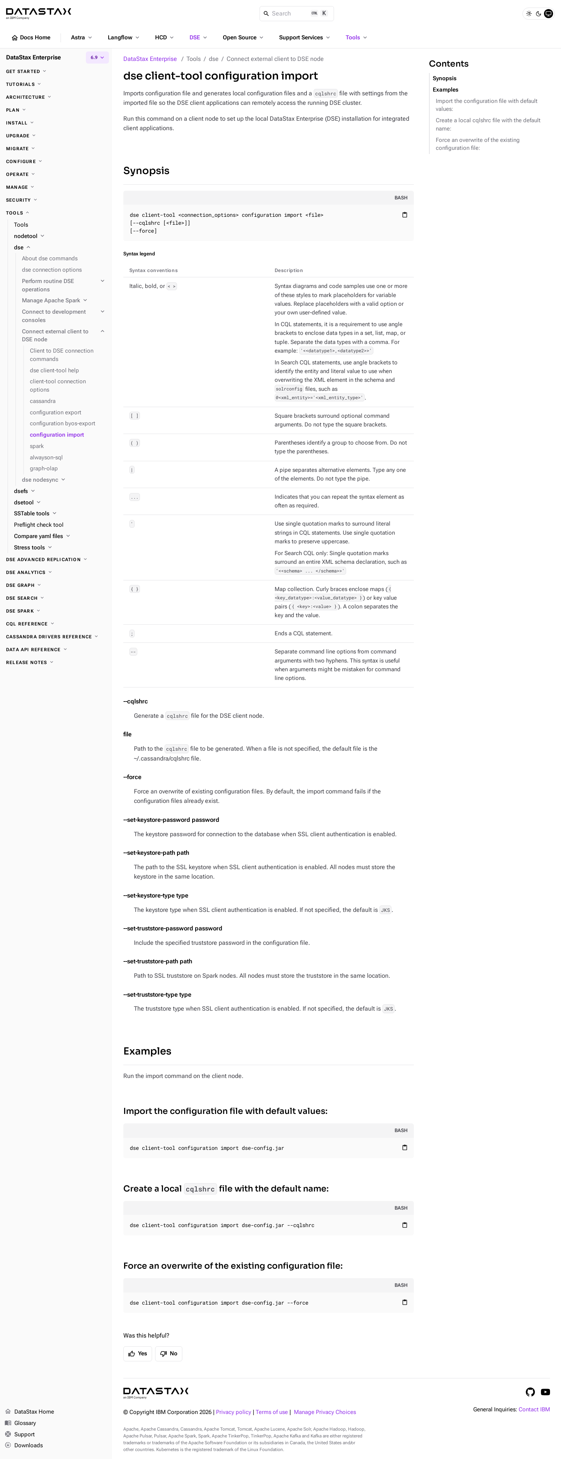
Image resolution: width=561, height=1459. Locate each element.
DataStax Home (29, 1412)
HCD (165, 37)
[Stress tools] (60, 548)
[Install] (56, 123)
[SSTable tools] (60, 514)
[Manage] (56, 187)
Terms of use (272, 1412)
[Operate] (56, 174)
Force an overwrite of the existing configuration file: (233, 1266)
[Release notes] (56, 662)
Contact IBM (534, 1409)
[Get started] (56, 71)
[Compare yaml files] (60, 536)
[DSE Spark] (56, 611)
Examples (147, 1051)
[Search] (297, 13)
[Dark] (538, 13)
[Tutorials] (56, 84)
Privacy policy (233, 1412)
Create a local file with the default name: (226, 1189)
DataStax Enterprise (150, 58)
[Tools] (56, 213)
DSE (199, 37)
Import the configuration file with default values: (225, 1111)
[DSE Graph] (56, 585)
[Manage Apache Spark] (64, 300)
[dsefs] (60, 491)
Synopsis (146, 171)
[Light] (528, 13)
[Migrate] (56, 148)
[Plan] (56, 110)
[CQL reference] (56, 624)
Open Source (244, 37)
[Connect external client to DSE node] (64, 336)
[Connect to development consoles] (64, 316)
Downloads (24, 1446)
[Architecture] (56, 97)
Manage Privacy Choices (325, 1412)
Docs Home (30, 38)
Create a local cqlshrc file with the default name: (488, 124)
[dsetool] (60, 503)
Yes (137, 1353)
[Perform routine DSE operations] (64, 286)
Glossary (20, 1423)
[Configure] (56, 161)
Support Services (305, 37)
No (168, 1353)
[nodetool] (60, 236)
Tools (357, 37)
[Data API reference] (56, 649)
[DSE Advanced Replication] (56, 559)
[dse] (60, 248)
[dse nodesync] (64, 480)
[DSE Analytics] (56, 572)
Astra (82, 37)
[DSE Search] (56, 598)
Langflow (124, 37)
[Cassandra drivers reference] (56, 636)
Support (20, 1435)
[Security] (56, 200)
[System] (548, 13)
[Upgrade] (56, 135)
